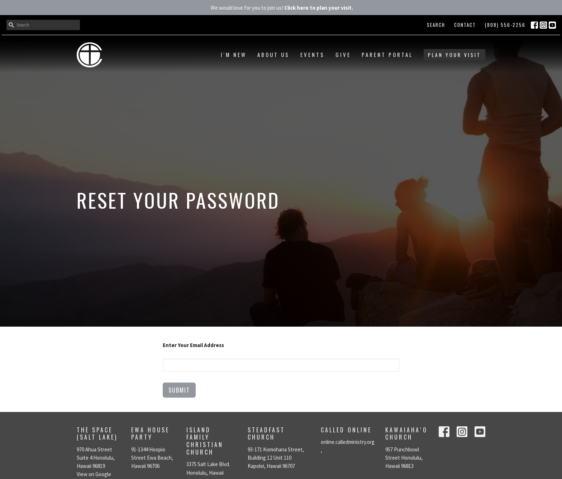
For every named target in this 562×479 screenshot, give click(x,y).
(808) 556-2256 (505, 24)
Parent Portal (387, 54)
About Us (273, 54)
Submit (179, 389)
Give (343, 54)
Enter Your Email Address (193, 345)
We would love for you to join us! (282, 7)
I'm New (234, 54)
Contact (465, 24)
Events (312, 54)
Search (436, 24)
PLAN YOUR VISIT (454, 54)
